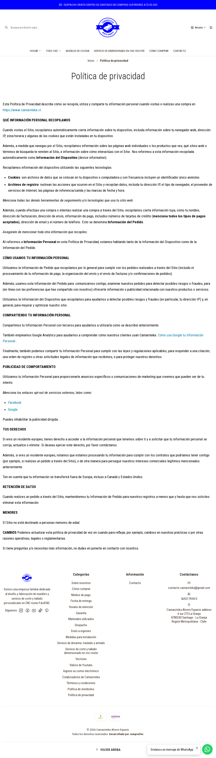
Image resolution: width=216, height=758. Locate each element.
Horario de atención (81, 607)
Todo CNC (53, 50)
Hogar (35, 50)
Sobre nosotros (81, 583)
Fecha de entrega (81, 601)
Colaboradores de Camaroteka (81, 677)
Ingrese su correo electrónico (81, 671)
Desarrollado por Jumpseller (126, 734)
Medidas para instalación (81, 637)
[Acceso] (198, 27)
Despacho (81, 625)
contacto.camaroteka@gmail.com (189, 586)
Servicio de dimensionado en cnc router (119, 50)
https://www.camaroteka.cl (22, 110)
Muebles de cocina (77, 50)
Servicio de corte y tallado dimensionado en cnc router (81, 651)
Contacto (179, 50)
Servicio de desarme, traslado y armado (81, 643)
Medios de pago (81, 595)
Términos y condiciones (81, 683)
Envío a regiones (81, 631)
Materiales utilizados (81, 619)
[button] (108, 750)
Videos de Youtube (81, 665)
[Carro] (210, 27)
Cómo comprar (159, 50)
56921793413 (189, 596)
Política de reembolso (81, 689)
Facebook (14, 402)
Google (13, 409)
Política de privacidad (81, 695)
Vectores (81, 659)
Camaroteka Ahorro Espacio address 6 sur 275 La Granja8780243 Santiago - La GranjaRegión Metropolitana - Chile (189, 613)
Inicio (91, 60)
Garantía (81, 613)
